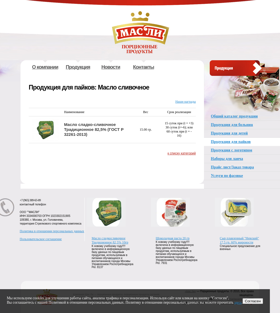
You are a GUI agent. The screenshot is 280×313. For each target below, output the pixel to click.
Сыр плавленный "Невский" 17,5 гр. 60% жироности (239, 240)
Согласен (253, 301)
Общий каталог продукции (234, 116)
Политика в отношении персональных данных (52, 231)
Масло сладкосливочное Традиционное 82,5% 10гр (110, 240)
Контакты (143, 67)
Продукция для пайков (231, 142)
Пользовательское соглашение (41, 239)
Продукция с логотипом (231, 150)
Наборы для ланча (227, 159)
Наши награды (185, 102)
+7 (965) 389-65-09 (30, 200)
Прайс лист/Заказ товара (232, 167)
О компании (45, 67)
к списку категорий (182, 153)
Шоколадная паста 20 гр (173, 238)
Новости (110, 67)
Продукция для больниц (232, 125)
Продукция (78, 67)
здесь (238, 303)
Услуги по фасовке (227, 176)
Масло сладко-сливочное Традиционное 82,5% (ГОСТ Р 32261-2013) (94, 129)
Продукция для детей (229, 133)
